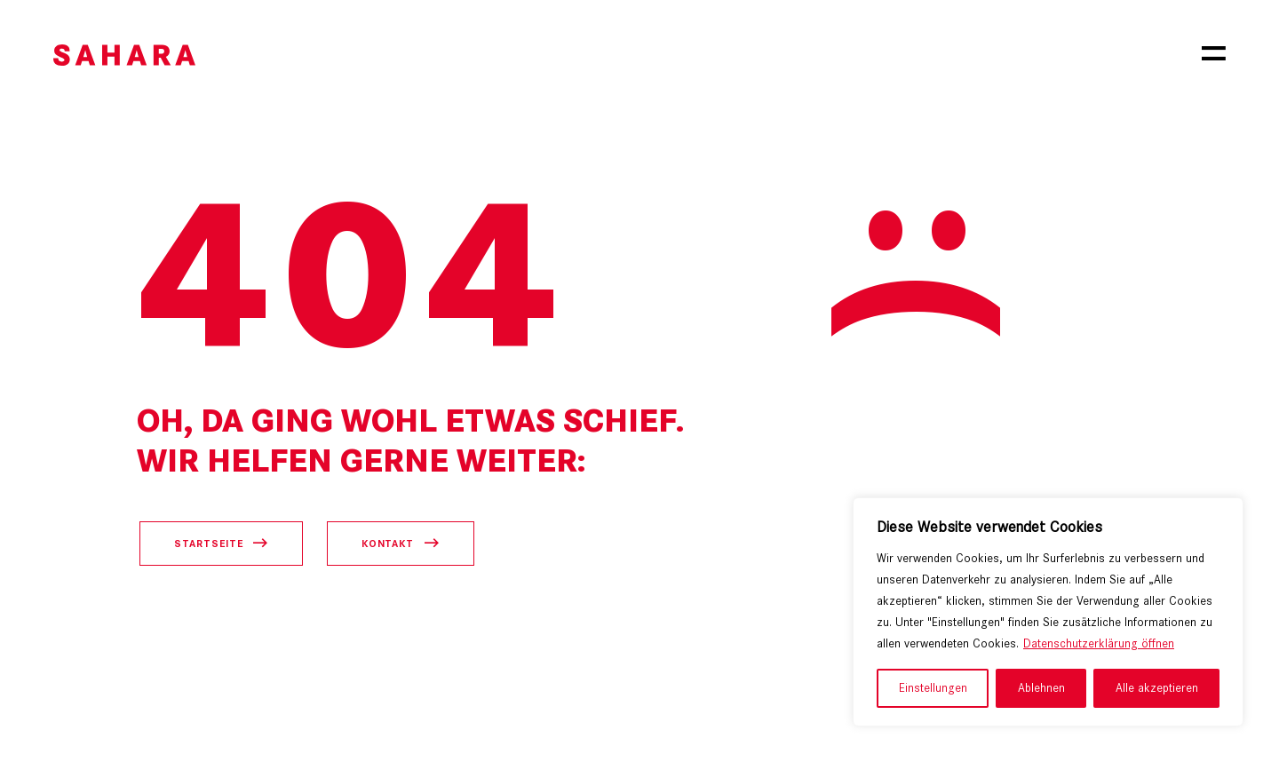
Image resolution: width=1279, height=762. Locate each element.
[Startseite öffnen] (221, 543)
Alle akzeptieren (1157, 687)
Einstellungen (933, 687)
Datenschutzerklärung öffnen (1098, 643)
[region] (1048, 611)
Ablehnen (1041, 687)
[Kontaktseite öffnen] (400, 543)
